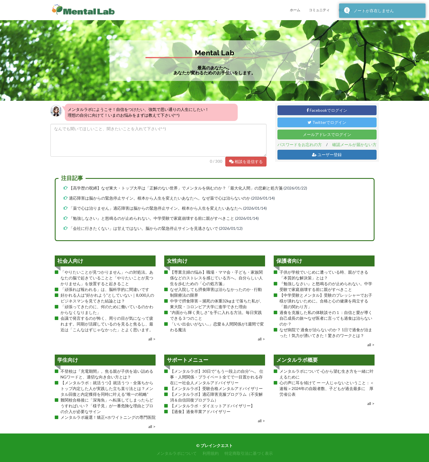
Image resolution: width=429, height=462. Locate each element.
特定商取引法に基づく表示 (248, 453)
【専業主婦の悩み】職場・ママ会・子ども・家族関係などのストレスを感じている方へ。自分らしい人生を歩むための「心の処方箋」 (216, 278)
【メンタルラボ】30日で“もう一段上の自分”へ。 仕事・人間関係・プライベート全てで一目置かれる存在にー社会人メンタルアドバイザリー (216, 377)
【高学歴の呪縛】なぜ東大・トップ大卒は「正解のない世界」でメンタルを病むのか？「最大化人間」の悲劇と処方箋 (176, 187)
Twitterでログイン (327, 122)
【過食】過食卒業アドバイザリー (200, 411)
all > (152, 338)
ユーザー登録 (327, 154)
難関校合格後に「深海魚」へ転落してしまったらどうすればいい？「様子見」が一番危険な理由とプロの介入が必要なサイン (107, 405)
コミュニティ (319, 10)
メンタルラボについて (176, 453)
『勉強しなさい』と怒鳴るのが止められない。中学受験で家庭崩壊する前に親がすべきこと (151, 218)
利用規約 (211, 453)
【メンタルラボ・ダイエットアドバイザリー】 (212, 405)
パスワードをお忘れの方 (299, 144)
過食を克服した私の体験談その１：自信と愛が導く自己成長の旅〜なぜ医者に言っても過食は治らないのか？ (325, 318)
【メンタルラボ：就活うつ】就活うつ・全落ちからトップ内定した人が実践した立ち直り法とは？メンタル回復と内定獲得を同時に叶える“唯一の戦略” (107, 388)
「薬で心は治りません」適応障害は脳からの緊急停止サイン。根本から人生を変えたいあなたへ (155, 208)
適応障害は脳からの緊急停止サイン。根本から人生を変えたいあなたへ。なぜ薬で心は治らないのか (159, 198)
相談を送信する (246, 161)
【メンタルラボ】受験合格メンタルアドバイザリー (216, 388)
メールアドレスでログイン (327, 134)
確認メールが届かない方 (354, 144)
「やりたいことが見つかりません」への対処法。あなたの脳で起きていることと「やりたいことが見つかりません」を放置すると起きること (107, 278)
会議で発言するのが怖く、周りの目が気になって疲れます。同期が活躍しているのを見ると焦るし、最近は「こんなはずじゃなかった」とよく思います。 (107, 324)
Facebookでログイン (327, 110)
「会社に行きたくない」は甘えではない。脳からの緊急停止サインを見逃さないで (143, 228)
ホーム (295, 10)
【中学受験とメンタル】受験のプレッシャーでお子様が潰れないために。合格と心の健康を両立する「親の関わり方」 (325, 301)
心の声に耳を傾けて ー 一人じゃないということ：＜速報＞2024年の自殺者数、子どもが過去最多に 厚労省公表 (326, 388)
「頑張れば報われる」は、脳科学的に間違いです (105, 289)
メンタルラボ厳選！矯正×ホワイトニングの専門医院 (108, 417)
